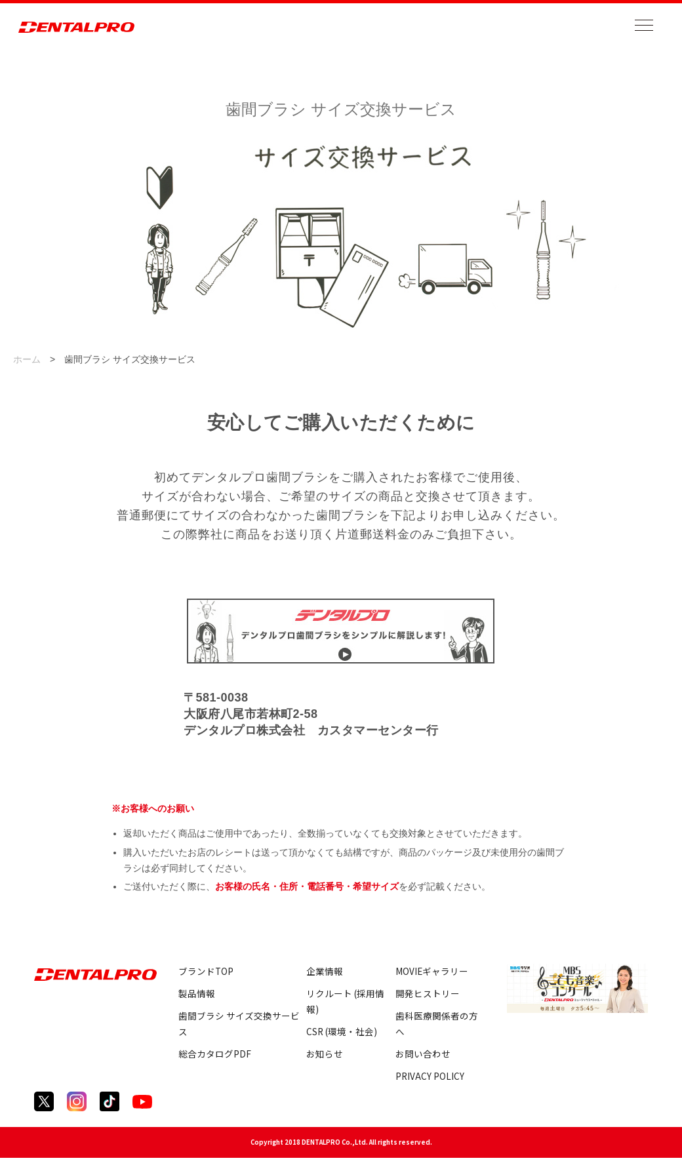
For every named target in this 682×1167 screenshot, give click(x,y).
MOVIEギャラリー (431, 980)
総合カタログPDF (214, 1062)
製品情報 (196, 1002)
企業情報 (324, 980)
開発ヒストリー (427, 1002)
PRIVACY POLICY (429, 1084)
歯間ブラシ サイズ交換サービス (239, 1032)
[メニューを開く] (629, 27)
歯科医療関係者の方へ (436, 1032)
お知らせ (324, 1062)
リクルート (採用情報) (345, 1010)
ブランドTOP (205, 980)
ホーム (27, 368)
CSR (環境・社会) (341, 1040)
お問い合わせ (423, 1062)
